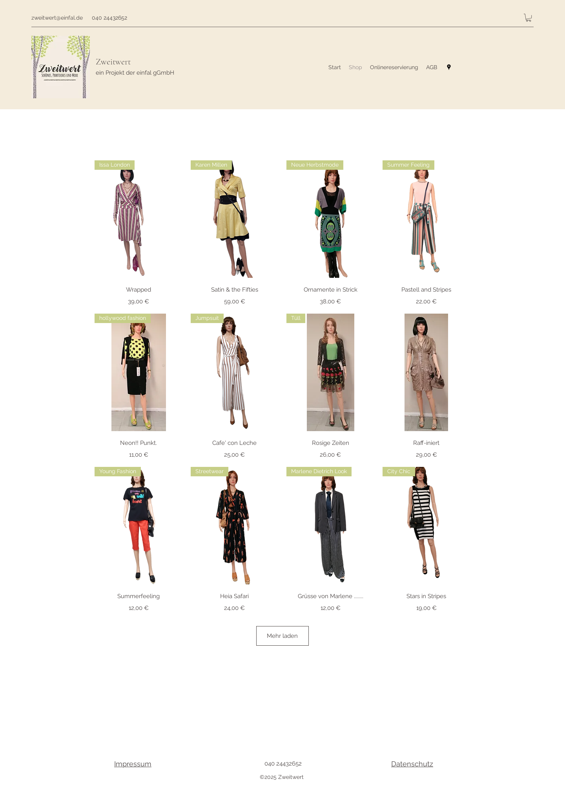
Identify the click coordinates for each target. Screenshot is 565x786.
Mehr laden (282, 635)
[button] (528, 18)
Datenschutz (412, 764)
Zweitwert (113, 62)
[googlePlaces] (449, 67)
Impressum (132, 764)
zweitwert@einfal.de (57, 18)
